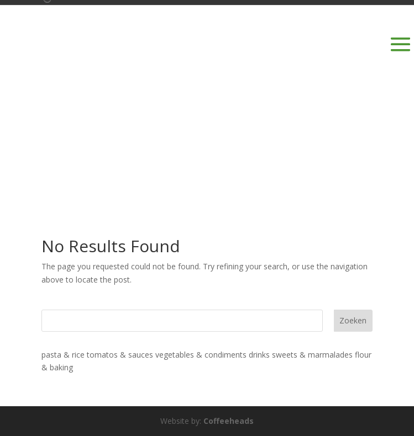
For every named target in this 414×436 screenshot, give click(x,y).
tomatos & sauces (120, 354)
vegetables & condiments (201, 354)
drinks (259, 354)
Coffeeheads (228, 421)
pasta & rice (63, 354)
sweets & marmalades (312, 354)
